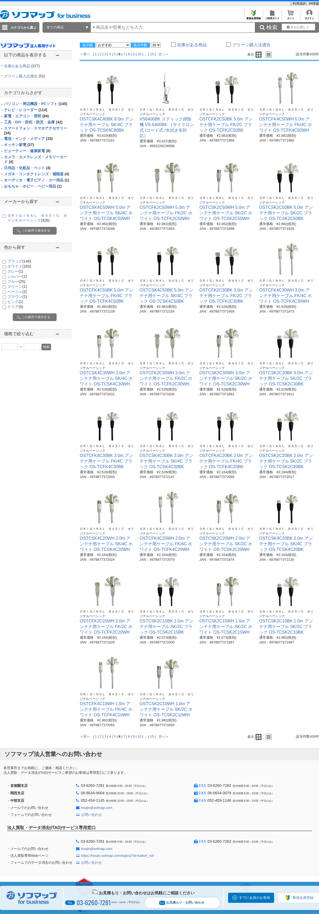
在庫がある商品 (22, 66)
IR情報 (314, 4)
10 (139, 54)
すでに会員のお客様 (254, 898)
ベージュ (17, 291)
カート (290, 17)
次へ (161, 54)
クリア (15, 307)
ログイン (309, 17)
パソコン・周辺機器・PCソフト (35, 104)
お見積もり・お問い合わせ (181, 903)
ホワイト (19, 266)
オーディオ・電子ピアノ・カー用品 (36, 180)
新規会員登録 (253, 17)
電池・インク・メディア (28, 138)
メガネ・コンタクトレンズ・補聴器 (36, 174)
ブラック (19, 261)
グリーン (17, 286)
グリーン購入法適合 (24, 76)
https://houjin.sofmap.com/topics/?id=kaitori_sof (117, 856)
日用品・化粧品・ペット (27, 168)
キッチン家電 (19, 145)
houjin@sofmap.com (96, 808)
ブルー (16, 281)
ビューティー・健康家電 (27, 151)
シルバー (17, 276)
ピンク (15, 302)
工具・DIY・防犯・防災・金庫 (33, 122)
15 (152, 54)
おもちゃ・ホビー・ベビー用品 (33, 186)
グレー (15, 271)
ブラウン (17, 296)
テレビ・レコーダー (25, 110)
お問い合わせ (91, 815)
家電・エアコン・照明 (26, 116)
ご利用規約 (298, 4)
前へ (86, 54)
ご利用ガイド (272, 17)
